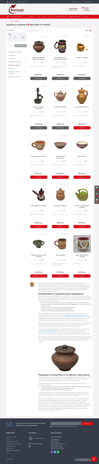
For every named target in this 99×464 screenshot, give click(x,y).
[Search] (61, 9)
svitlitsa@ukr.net (55, 439)
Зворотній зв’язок (10, 446)
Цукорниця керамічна (60, 205)
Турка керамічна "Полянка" (38, 205)
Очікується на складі (38, 276)
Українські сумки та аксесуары (14, 72)
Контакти (85, 16)
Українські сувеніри (14, 76)
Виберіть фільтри (20, 45)
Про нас (50, 16)
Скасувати (11, 45)
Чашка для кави (60, 255)
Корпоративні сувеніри (15, 52)
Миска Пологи (82, 156)
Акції (38, 16)
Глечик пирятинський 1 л (82, 107)
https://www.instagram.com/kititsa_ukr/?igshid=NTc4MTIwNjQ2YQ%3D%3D (29, 446)
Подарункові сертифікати (13, 450)
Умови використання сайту (13, 443)
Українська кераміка (14, 65)
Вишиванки (11, 55)
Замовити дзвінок (73, 10)
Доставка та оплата (60, 16)
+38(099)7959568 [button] (56, 437)
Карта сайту (9, 448)
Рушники (11, 68)
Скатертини (11, 58)
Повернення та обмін (74, 16)
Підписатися (87, 423)
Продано (82, 128)
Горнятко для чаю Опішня (38, 156)
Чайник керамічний (60, 107)
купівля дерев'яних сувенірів (49, 330)
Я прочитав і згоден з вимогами (65, 426)
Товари (32, 16)
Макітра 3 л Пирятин (82, 57)
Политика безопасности (62, 426)
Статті (44, 16)
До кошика (38, 78)
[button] (97, 201)
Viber (51, 452)
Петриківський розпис (15, 62)
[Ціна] (11, 37)
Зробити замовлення (87, 9)
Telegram (54, 452)
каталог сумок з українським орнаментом (75, 315)
